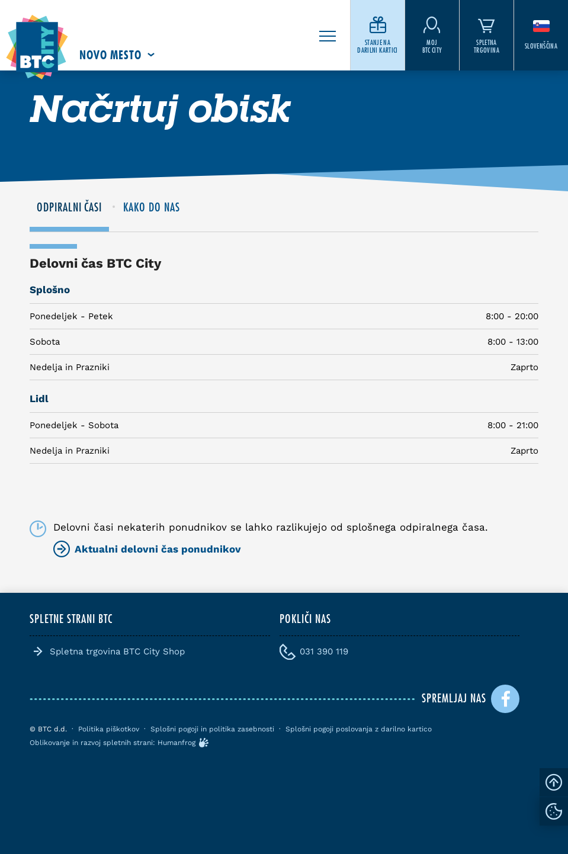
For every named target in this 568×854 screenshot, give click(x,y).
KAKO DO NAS (151, 207)
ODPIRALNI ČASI (69, 207)
